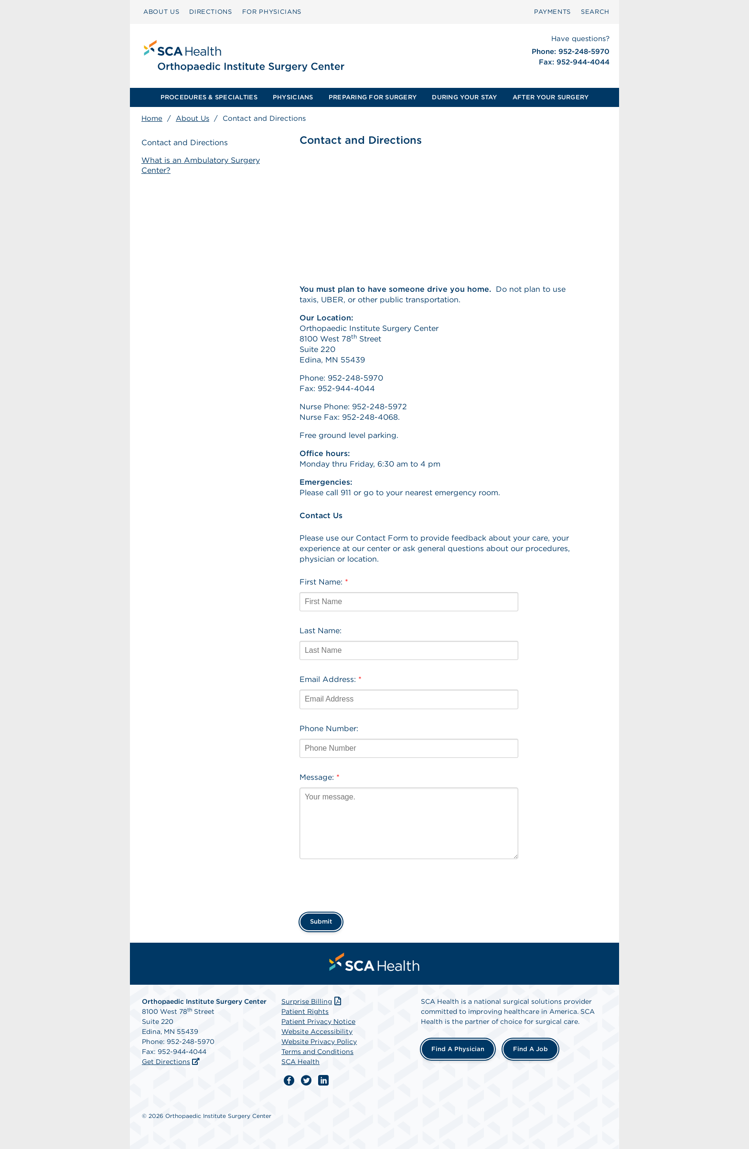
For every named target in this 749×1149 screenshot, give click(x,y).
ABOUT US (161, 11)
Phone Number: (329, 728)
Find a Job (530, 1049)
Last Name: (321, 630)
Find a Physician (457, 1049)
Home (151, 118)
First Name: (324, 581)
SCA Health (300, 1061)
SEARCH (595, 11)
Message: (320, 777)
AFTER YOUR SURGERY (551, 97)
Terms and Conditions (317, 1051)
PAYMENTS (552, 11)
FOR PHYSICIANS (271, 11)
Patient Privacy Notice (318, 1021)
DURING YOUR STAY (464, 97)
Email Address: (331, 679)
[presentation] (372, 882)
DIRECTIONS (210, 11)
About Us (192, 118)
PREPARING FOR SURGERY (373, 97)
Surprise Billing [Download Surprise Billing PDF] (312, 1001)
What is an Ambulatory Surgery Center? (200, 165)
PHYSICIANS (293, 97)
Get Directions (166, 1061)
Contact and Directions (184, 142)
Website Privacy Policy (319, 1041)
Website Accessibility (317, 1031)
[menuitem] (161, 12)
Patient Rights (305, 1011)
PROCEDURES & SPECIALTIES (208, 97)
